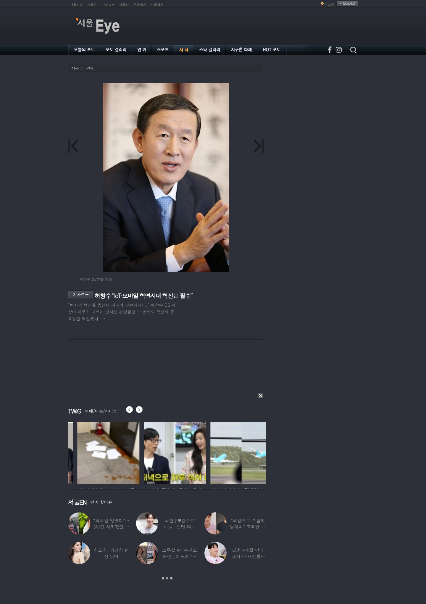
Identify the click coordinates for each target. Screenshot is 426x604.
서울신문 (76, 4)
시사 (74, 68)
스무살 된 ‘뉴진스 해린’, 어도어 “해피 (179, 556)
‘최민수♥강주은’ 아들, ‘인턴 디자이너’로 (179, 526)
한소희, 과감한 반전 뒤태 (111, 553)
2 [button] (167, 578)
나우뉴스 (108, 4)
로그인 (329, 4)
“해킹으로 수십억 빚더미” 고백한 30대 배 (248, 526)
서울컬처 (157, 4)
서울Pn (92, 4)
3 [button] (171, 578)
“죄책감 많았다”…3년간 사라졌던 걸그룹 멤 (111, 526)
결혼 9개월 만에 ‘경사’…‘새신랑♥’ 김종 (247, 556)
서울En (124, 4)
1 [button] (163, 578)
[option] (74, 452)
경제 (89, 68)
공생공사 (139, 4)
